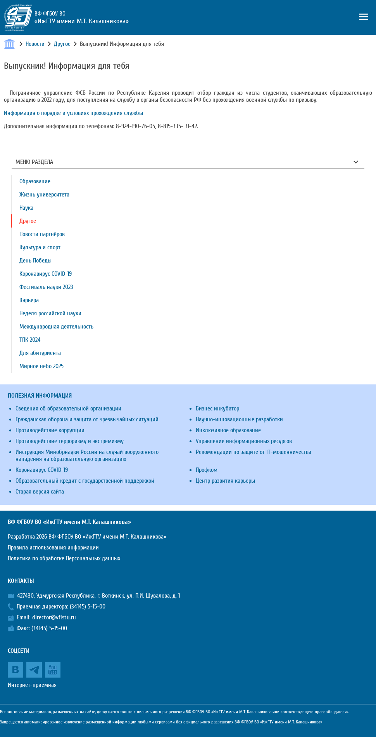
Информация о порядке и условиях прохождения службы (73, 113)
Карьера (29, 300)
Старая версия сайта (40, 491)
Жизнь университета (44, 194)
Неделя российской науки (50, 313)
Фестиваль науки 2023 (46, 286)
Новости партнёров (42, 234)
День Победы (35, 260)
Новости (35, 43)
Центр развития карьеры (225, 480)
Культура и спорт (39, 247)
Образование (34, 181)
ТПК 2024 (30, 339)
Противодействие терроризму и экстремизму (70, 441)
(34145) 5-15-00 (87, 606)
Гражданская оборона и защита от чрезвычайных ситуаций (87, 419)
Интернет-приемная (32, 684)
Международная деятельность (56, 326)
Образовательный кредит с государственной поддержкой (85, 480)
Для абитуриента (40, 352)
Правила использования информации (53, 547)
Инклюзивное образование (228, 430)
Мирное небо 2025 (41, 366)
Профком (206, 469)
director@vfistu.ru (54, 617)
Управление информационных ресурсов (244, 441)
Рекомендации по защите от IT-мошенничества (253, 451)
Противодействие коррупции (50, 430)
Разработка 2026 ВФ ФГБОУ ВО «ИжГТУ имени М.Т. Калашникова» (87, 536)
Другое (62, 43)
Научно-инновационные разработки (239, 419)
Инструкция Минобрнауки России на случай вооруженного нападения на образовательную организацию (87, 455)
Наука (26, 207)
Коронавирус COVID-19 (45, 273)
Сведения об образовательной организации (68, 408)
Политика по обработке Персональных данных (64, 558)
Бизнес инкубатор (217, 408)
